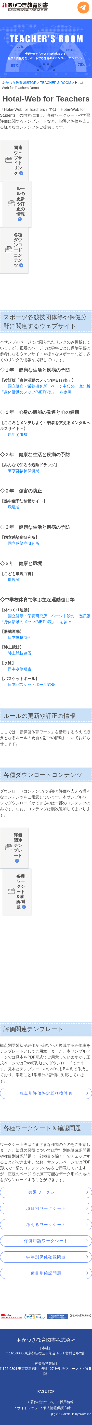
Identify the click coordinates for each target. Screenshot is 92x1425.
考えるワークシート (46, 1225)
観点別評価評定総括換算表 (46, 1093)
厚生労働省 (17, 434)
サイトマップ (27, 1408)
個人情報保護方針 (57, 1408)
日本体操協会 (19, 637)
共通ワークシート (46, 1192)
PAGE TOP (45, 1391)
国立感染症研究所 (23, 543)
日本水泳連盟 (19, 669)
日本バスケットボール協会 (31, 684)
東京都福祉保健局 (23, 471)
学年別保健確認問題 (46, 1257)
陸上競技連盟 (19, 653)
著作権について (42, 1402)
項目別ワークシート (46, 1208)
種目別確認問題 (46, 1273)
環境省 (14, 507)
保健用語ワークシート (46, 1241)
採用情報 (67, 1402)
